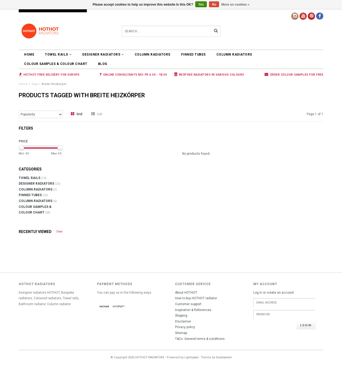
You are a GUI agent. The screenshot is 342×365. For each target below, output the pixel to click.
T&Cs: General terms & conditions (200, 339)
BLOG (102, 64)
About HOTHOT (186, 292)
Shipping (181, 315)
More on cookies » (235, 4)
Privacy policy (185, 327)
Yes (201, 4)
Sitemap (181, 333)
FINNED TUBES (193, 54)
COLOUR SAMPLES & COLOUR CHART (55, 64)
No (214, 4)
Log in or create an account (273, 292)
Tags (34, 84)
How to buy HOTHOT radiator (196, 298)
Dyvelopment (224, 357)
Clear (59, 231)
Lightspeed (191, 357)
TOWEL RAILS (58, 54)
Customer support (188, 304)
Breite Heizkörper (54, 84)
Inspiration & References (193, 310)
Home (29, 54)
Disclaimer (183, 321)
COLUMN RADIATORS (152, 54)
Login (306, 325)
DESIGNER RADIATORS (103, 54)
